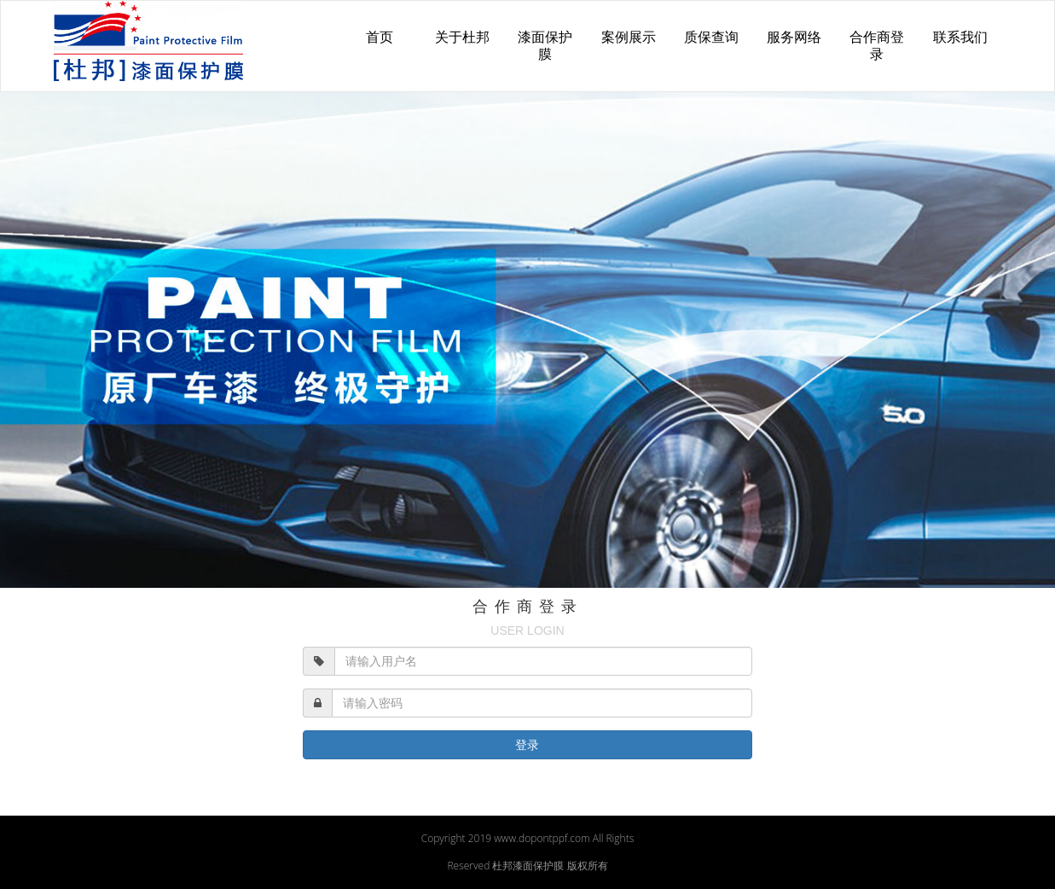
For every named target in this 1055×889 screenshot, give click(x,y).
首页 (379, 37)
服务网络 (794, 37)
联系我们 (960, 37)
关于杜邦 (462, 37)
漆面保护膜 (545, 45)
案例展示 (628, 37)
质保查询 (711, 37)
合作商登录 (876, 45)
